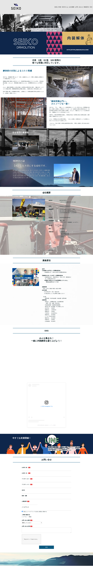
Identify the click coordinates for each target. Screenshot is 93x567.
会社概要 (71, 7)
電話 (36, 513)
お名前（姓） (33, 483)
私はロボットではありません (36, 528)
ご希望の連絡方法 (33, 512)
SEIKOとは (65, 7)
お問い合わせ (79, 7)
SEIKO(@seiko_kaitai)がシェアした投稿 (46, 417)
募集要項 (86, 7)
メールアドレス (33, 507)
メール (32, 513)
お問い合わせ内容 (33, 519)
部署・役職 (32, 500)
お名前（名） (33, 486)
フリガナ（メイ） (33, 493)
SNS (91, 7)
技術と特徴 (57, 7)
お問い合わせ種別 (33, 515)
